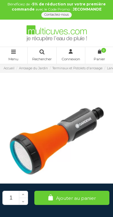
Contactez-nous (56, 15)
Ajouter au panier (72, 197)
